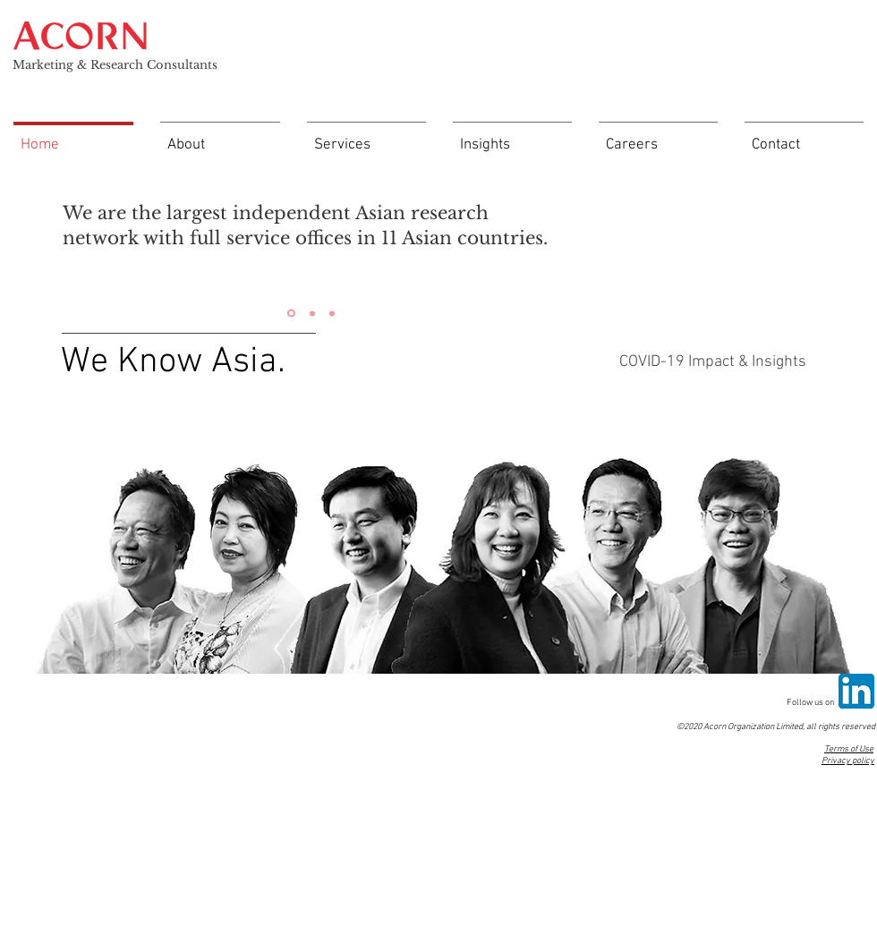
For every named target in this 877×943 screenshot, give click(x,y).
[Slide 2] (312, 313)
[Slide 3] (332, 313)
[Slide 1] (291, 314)
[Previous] (47, 241)
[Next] (575, 241)
